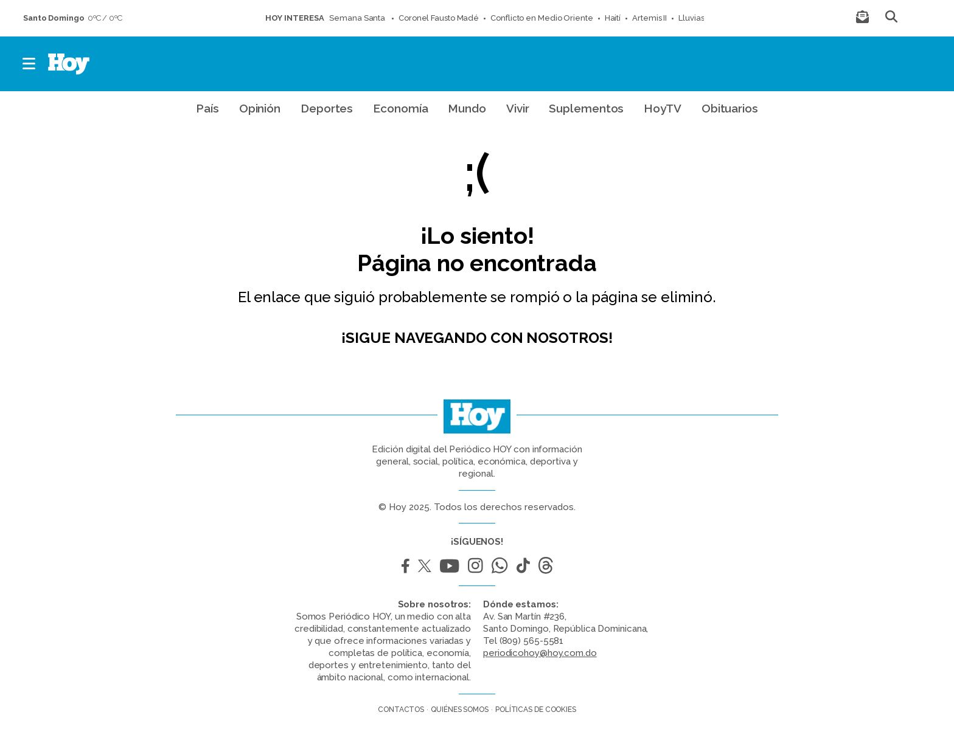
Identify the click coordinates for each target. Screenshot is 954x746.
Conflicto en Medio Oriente (541, 17)
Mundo (467, 108)
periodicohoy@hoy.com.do (540, 653)
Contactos (401, 709)
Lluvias (691, 17)
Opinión (259, 108)
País (207, 108)
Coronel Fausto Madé (439, 17)
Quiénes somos (460, 709)
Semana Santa (358, 17)
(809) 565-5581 (532, 640)
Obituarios (730, 108)
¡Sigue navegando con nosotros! (476, 338)
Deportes (327, 108)
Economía (400, 108)
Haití (613, 17)
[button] (29, 63)
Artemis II (649, 17)
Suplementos (586, 108)
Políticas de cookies (535, 709)
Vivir (517, 108)
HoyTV (662, 108)
